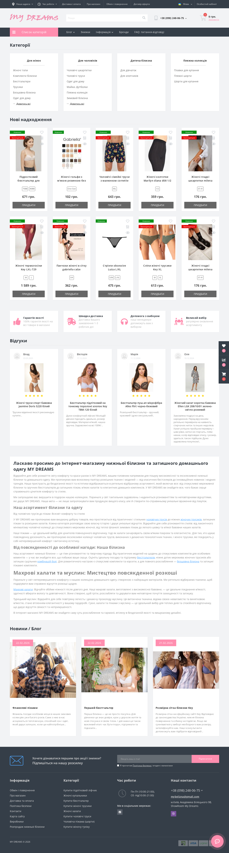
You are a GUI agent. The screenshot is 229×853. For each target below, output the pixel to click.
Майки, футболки (77, 87)
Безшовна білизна (24, 92)
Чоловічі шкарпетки (79, 70)
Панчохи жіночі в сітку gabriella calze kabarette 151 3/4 (72, 269)
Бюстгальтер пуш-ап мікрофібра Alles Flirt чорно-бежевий (141, 404)
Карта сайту (17, 816)
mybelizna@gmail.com (185, 796)
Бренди (124, 32)
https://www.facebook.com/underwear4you (120, 812)
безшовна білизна (188, 561)
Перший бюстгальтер (98, 707)
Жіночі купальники (75, 795)
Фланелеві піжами (25, 707)
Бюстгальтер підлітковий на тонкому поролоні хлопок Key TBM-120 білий (87, 406)
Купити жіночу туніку (77, 826)
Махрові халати (23, 589)
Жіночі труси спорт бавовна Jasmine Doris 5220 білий (34, 404)
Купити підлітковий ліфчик (80, 790)
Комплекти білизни (25, 75)
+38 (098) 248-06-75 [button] (187, 790)
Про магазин (93, 4)
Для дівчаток (128, 70)
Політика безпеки (142, 765)
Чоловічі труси (76, 75)
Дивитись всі (21, 103)
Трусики (18, 87)
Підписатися (205, 758)
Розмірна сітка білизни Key (174, 707)
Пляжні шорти (183, 75)
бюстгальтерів (146, 557)
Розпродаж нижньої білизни (27, 826)
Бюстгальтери (21, 81)
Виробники (17, 821)
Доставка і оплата (71, 4)
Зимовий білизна (77, 98)
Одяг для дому (22, 98)
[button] (224, 377)
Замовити (214, 19)
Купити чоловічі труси (77, 816)
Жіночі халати (72, 811)
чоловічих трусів (156, 519)
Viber (173, 813)
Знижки (85, 32)
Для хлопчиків (129, 75)
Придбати (28, 205)
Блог (70, 32)
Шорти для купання (186, 81)
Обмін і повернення (117, 4)
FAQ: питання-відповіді (149, 32)
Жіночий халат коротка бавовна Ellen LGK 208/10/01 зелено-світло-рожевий (195, 406)
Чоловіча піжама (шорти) (79, 821)
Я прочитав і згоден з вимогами (146, 765)
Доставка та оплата (22, 800)
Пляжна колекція (77, 92)
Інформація (104, 32)
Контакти (15, 811)
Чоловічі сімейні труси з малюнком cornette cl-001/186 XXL (114, 180)
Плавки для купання (186, 70)
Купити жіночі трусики (78, 806)
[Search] (144, 18)
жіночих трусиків (191, 519)
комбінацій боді (47, 561)
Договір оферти (142, 4)
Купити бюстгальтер (76, 800)
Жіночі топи (20, 70)
